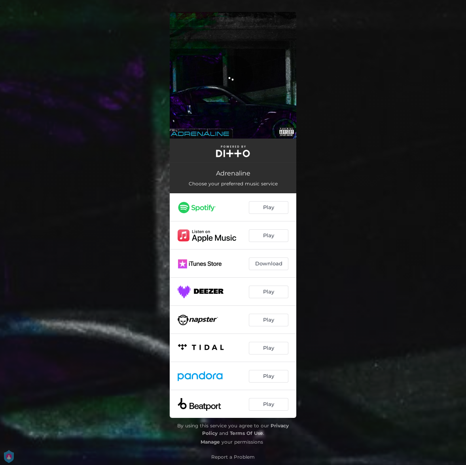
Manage (210, 442)
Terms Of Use (246, 433)
